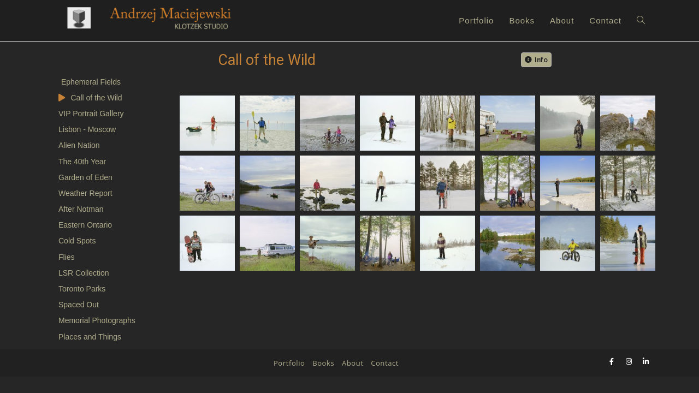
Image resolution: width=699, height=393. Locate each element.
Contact (385, 379)
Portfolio (289, 379)
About (353, 379)
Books (323, 379)
